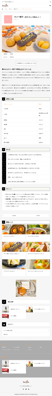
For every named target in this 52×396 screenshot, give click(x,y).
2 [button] (26, 50)
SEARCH (50, 1)
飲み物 (29, 347)
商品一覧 (6, 334)
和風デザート (16, 19)
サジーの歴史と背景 (8, 330)
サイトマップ (16, 349)
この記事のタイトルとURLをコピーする (26, 63)
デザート (30, 349)
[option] (26, 38)
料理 (41, 347)
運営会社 (4, 347)
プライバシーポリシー (7, 349)
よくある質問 (16, 347)
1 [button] (25, 50)
